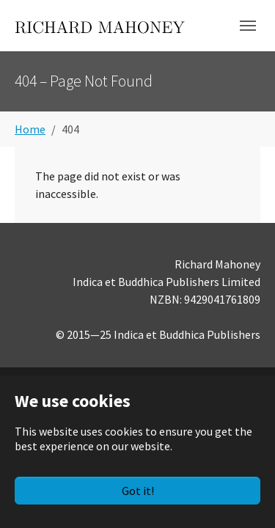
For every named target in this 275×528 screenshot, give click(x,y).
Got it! (138, 490)
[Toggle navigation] (247, 25)
